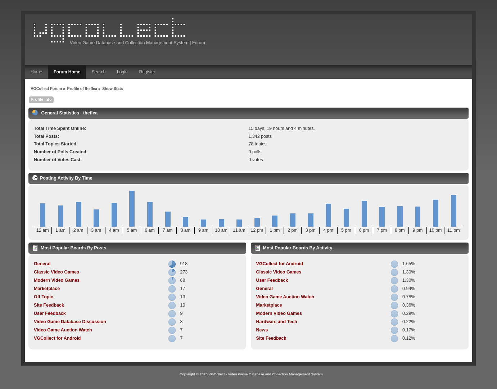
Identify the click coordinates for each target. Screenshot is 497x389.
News (262, 330)
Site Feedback (49, 305)
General (42, 263)
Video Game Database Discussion (70, 321)
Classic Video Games (56, 272)
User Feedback (50, 313)
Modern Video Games (57, 280)
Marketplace (47, 288)
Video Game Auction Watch (63, 330)
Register (147, 71)
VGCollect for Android (57, 338)
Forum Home (67, 71)
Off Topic (43, 296)
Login (122, 71)
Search (98, 71)
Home (36, 71)
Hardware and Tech (276, 321)
